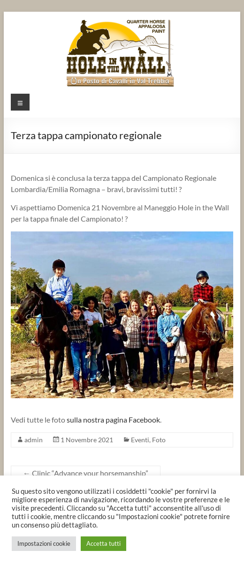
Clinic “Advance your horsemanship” (85, 472)
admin (33, 440)
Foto (159, 440)
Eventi (140, 440)
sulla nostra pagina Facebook (113, 419)
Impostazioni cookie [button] (43, 543)
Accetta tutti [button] (103, 543)
